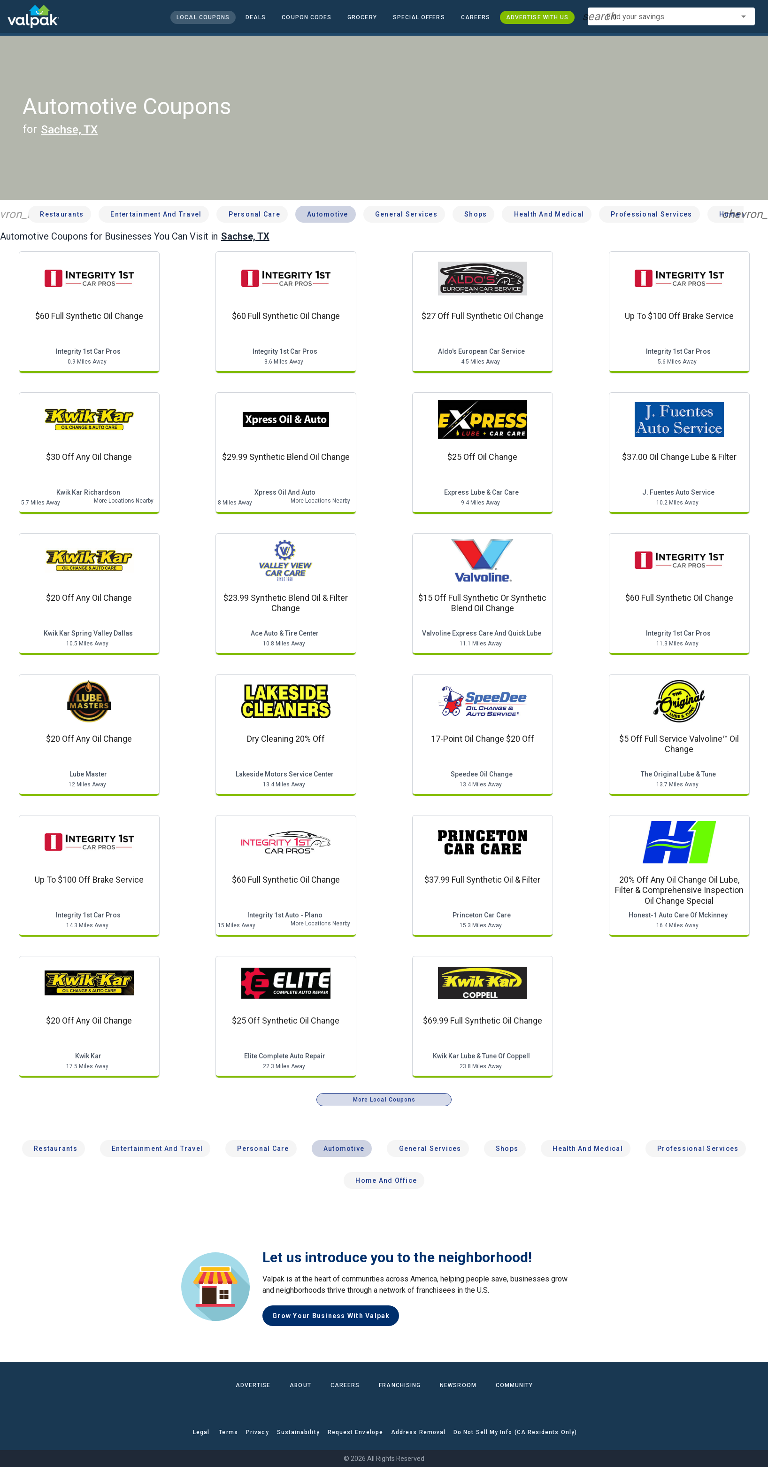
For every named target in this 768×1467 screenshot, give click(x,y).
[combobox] (671, 16)
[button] (418, 17)
